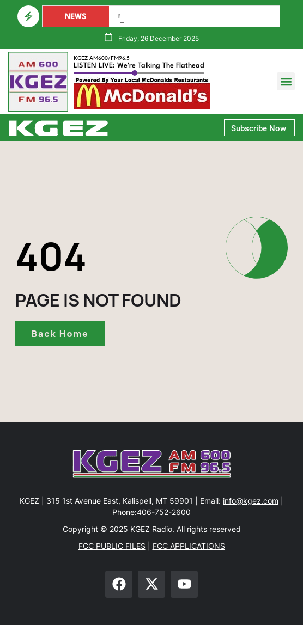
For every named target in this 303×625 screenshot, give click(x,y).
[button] (286, 81)
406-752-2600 (164, 512)
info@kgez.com (250, 500)
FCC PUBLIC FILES (112, 545)
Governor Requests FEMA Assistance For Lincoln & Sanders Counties (194, 16)
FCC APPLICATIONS (189, 545)
